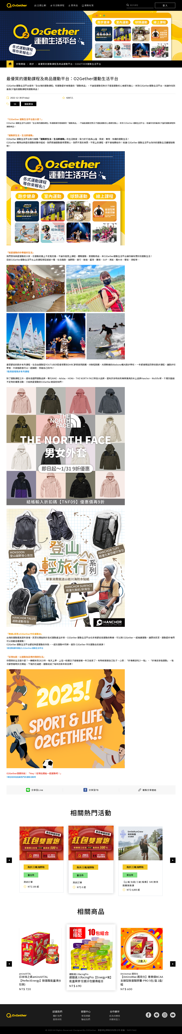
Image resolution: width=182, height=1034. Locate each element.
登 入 (165, 5)
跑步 (31, 63)
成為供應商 (114, 1015)
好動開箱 (20, 63)
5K (15, 104)
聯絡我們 (85, 1019)
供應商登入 (114, 1019)
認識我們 (57, 1011)
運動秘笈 (88, 5)
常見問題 (85, 1015)
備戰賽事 (28, 104)
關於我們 (57, 1015)
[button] (9, 860)
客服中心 (86, 1011)
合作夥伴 (115, 1011)
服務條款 (57, 1019)
